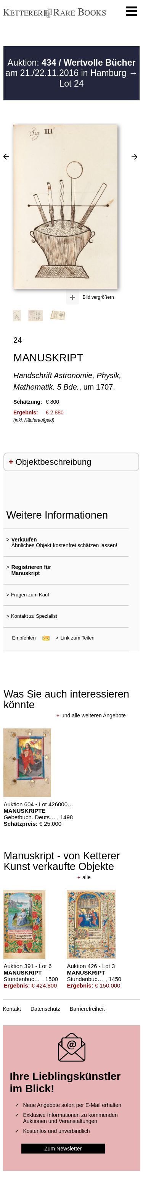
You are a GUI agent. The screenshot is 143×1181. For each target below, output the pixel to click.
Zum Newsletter (63, 1149)
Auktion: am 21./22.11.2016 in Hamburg (70, 68)
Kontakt (12, 1009)
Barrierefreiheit (87, 1009)
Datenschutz (45, 1009)
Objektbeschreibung (53, 462)
